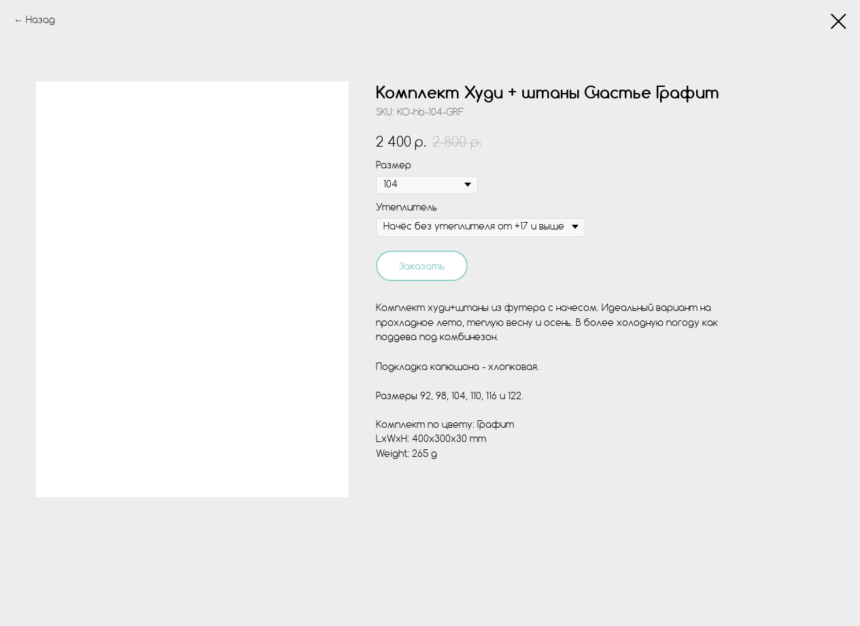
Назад (40, 20)
